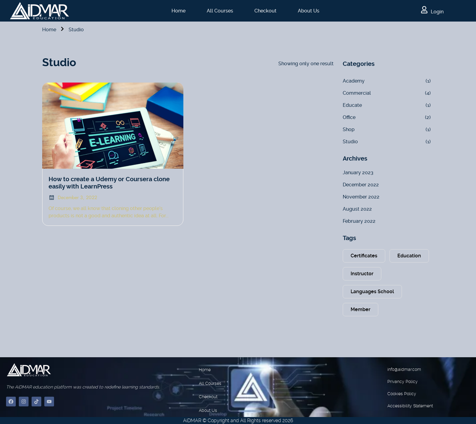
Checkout (265, 11)
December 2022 (361, 185)
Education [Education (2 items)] (409, 256)
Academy (354, 81)
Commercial (357, 93)
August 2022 (357, 209)
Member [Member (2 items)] (360, 309)
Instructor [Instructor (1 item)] (362, 273)
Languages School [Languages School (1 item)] (372, 291)
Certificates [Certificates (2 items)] (364, 256)
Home (178, 11)
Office (349, 117)
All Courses (220, 11)
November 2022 (361, 197)
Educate (352, 105)
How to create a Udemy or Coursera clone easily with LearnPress (109, 183)
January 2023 (358, 172)
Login (432, 12)
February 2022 (359, 221)
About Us (308, 11)
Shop (349, 129)
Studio (350, 141)
